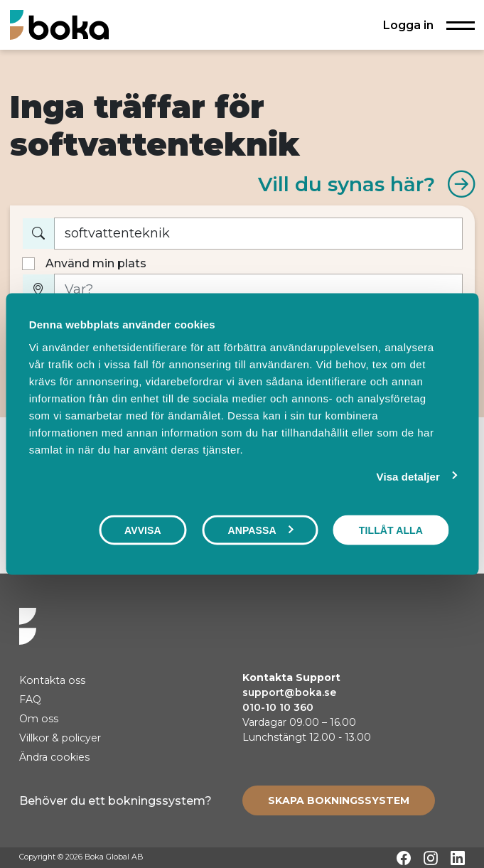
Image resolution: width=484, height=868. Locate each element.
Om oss (38, 718)
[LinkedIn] (458, 858)
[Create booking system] (338, 800)
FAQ (30, 699)
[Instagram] (431, 858)
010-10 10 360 (277, 707)
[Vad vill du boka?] (258, 233)
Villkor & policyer (60, 738)
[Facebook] (404, 858)
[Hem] (59, 24)
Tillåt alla (391, 530)
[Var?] (258, 289)
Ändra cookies (54, 757)
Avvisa (142, 530)
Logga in (408, 25)
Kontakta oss (52, 680)
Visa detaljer (408, 477)
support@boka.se (289, 692)
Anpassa (260, 530)
